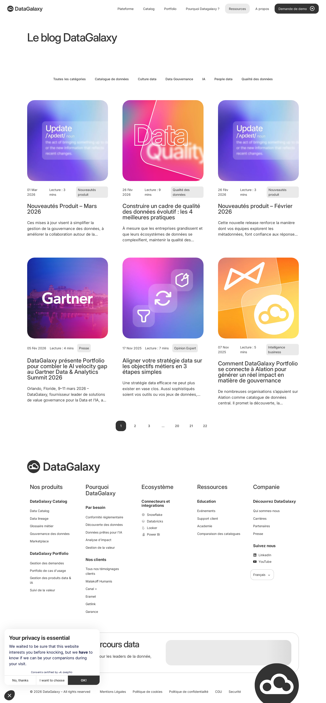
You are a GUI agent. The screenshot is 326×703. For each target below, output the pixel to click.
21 (191, 426)
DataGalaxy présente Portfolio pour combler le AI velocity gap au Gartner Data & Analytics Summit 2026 (67, 369)
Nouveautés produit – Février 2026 (255, 209)
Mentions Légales (113, 691)
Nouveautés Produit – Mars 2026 (62, 209)
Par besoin (95, 507)
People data (223, 79)
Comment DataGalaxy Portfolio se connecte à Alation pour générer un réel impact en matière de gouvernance (258, 372)
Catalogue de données (112, 79)
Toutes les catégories (69, 79)
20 (177, 426)
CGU (218, 691)
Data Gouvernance (179, 79)
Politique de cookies (147, 691)
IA (203, 79)
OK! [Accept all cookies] (84, 680)
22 (205, 426)
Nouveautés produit (87, 192)
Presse (84, 348)
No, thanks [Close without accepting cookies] (20, 680)
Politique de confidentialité (188, 691)
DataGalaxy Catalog (48, 501)
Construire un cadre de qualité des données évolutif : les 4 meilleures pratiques (161, 212)
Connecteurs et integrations (155, 503)
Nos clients (96, 559)
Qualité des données (257, 79)
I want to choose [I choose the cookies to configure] (52, 680)
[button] (9, 695)
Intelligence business (276, 349)
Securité (235, 691)
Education (206, 501)
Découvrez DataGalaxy (274, 501)
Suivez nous (264, 546)
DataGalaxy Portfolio (49, 553)
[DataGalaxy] (25, 9)
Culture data (147, 79)
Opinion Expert (185, 348)
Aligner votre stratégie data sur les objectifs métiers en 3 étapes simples (162, 366)
